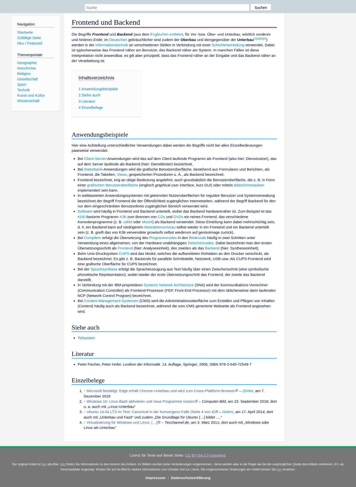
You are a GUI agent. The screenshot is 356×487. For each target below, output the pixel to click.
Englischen (159, 34)
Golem (227, 412)
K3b (123, 217)
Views (122, 174)
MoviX (147, 222)
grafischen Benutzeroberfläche (112, 185)
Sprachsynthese (103, 269)
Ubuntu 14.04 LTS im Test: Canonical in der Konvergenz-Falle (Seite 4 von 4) (151, 412)
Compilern (92, 238)
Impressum (156, 478)
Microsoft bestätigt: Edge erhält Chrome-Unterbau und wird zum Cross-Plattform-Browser (161, 391)
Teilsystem (86, 338)
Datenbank (93, 169)
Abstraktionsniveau (160, 227)
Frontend (125, 248)
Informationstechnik (111, 45)
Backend (212, 248)
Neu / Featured (29, 43)
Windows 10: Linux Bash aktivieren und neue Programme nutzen (140, 401)
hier (44, 464)
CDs (161, 217)
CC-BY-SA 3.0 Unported (205, 455)
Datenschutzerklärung (191, 478)
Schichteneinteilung (228, 45)
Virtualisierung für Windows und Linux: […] (122, 422)
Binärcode (197, 238)
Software (85, 211)
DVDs (178, 217)
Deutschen (118, 40)
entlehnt (176, 34)
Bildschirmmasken (249, 185)
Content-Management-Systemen (111, 301)
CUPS (124, 253)
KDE (81, 217)
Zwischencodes (201, 243)
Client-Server (95, 158)
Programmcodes (163, 238)
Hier (63, 464)
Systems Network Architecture (169, 285)
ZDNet (247, 391)
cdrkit (127, 222)
